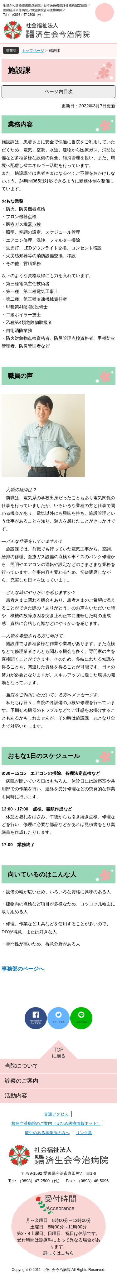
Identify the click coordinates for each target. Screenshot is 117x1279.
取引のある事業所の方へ (47, 1132)
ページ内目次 (59, 91)
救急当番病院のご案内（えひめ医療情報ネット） (56, 1123)
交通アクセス (56, 1114)
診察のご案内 (21, 1081)
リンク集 (84, 1132)
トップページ (33, 50)
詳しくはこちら (58, 1252)
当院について (21, 1066)
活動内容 (16, 1096)
